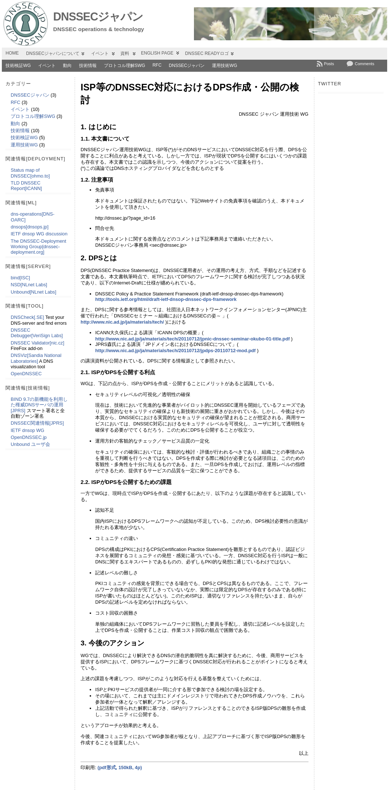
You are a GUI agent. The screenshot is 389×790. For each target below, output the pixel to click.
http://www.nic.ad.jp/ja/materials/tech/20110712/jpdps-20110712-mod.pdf (175, 350)
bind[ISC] (20, 277)
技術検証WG (18, 65)
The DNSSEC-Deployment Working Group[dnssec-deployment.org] (38, 246)
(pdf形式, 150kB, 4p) (119, 767)
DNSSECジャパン (98, 16)
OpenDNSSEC (26, 373)
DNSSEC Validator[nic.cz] (37, 343)
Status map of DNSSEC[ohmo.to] (30, 172)
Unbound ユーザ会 (30, 444)
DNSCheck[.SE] (27, 317)
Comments (364, 64)
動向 (67, 65)
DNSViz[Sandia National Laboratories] (36, 358)
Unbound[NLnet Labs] (33, 292)
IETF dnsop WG (27, 430)
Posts (329, 64)
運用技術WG (224, 65)
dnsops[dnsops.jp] (29, 227)
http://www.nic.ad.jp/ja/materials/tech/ (122, 322)
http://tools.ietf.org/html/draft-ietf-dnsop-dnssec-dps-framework (165, 299)
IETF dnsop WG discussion (39, 233)
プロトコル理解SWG (124, 65)
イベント (47, 65)
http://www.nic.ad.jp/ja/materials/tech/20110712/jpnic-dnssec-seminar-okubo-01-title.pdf (192, 339)
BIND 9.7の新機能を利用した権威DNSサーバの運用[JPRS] (39, 404)
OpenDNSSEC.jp (28, 437)
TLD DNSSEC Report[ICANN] (26, 185)
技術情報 (88, 65)
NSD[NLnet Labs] (29, 284)
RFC (157, 65)
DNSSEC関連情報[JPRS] (37, 423)
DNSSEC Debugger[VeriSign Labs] (37, 332)
